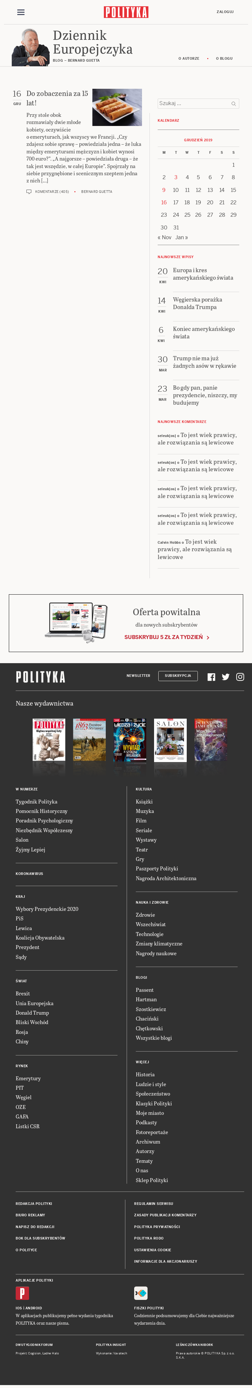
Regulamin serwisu (153, 1205)
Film (141, 821)
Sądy (21, 957)
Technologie (150, 934)
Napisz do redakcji (35, 1227)
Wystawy (146, 840)
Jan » (181, 238)
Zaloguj (225, 12)
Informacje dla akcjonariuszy (165, 1262)
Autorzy (145, 1152)
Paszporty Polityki (157, 869)
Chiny (22, 1042)
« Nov (164, 238)
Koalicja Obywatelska (40, 938)
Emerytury (28, 1079)
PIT (20, 1088)
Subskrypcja (178, 677)
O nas (142, 1171)
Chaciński (147, 1019)
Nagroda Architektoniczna (166, 878)
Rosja (22, 1032)
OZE (21, 1107)
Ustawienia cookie (152, 1251)
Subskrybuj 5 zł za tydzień (163, 637)
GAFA (22, 1117)
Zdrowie (145, 915)
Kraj (20, 897)
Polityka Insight (111, 1346)
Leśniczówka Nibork (194, 1346)
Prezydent (27, 948)
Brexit (23, 994)
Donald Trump (32, 1013)
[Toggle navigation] (21, 12)
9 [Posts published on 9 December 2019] (163, 190)
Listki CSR (27, 1127)
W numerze (27, 790)
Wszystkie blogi (154, 1038)
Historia (145, 1075)
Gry (140, 859)
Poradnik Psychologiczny (44, 821)
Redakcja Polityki (34, 1205)
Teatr (142, 850)
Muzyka (145, 812)
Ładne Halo (50, 1354)
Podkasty (146, 1123)
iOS (19, 1309)
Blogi (141, 978)
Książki (144, 802)
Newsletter (138, 677)
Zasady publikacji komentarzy (165, 1216)
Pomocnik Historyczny (42, 812)
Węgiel (24, 1098)
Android (33, 1309)
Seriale (144, 830)
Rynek (22, 1067)
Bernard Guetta (96, 192)
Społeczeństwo (153, 1094)
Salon (22, 840)
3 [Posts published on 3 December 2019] (176, 178)
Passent (145, 990)
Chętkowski (149, 1029)
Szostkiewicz (151, 1009)
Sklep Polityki (152, 1180)
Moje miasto (150, 1113)
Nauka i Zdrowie (152, 903)
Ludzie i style (151, 1084)
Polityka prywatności (157, 1227)
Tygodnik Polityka (36, 802)
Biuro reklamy (30, 1216)
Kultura (144, 790)
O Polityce (26, 1251)
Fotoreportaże (152, 1132)
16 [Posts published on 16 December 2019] (164, 203)
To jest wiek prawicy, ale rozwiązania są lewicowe (197, 439)
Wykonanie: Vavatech (111, 1354)
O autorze (189, 59)
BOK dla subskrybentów (41, 1239)
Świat (21, 982)
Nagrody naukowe (156, 954)
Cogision (34, 1354)
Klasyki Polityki (154, 1104)
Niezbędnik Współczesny (44, 830)
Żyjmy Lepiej (30, 850)
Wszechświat (151, 925)
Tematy (144, 1161)
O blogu (224, 59)
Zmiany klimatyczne (159, 944)
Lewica (24, 928)
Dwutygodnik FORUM (34, 1346)
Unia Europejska (35, 1003)
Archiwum (148, 1142)
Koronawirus (29, 874)
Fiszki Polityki (149, 1309)
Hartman (146, 1000)
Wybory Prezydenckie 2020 (47, 909)
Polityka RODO (149, 1239)
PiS (20, 919)
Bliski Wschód (32, 1023)
